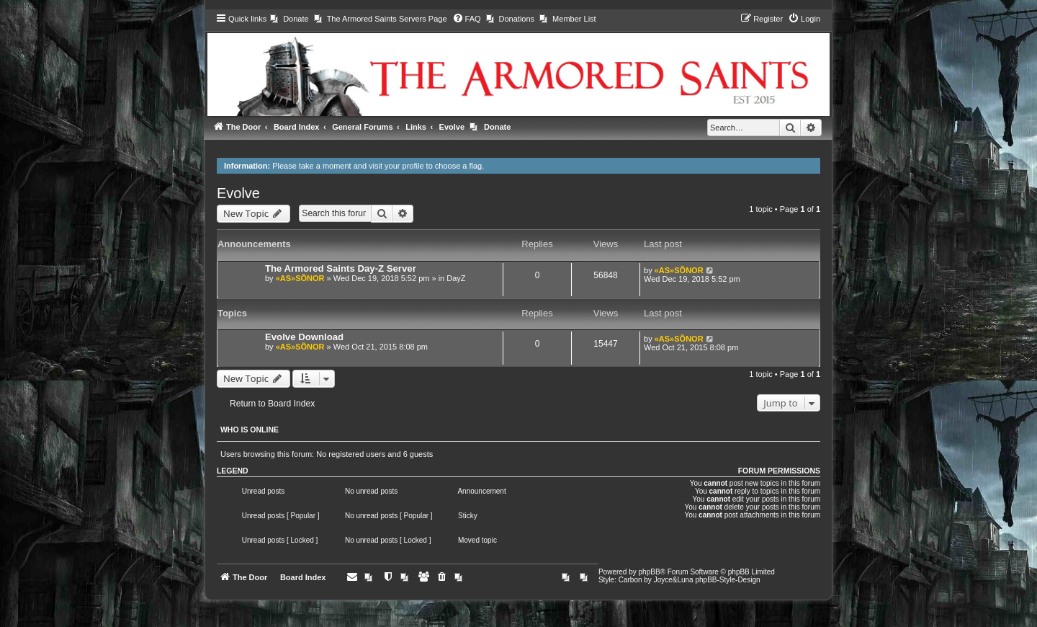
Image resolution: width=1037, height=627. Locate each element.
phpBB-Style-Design (727, 580)
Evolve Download (304, 337)
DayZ (455, 278)
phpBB (649, 572)
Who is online (249, 429)
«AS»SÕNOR (300, 278)
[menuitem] (289, 18)
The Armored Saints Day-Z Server (340, 268)
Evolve (238, 193)
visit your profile (396, 165)
